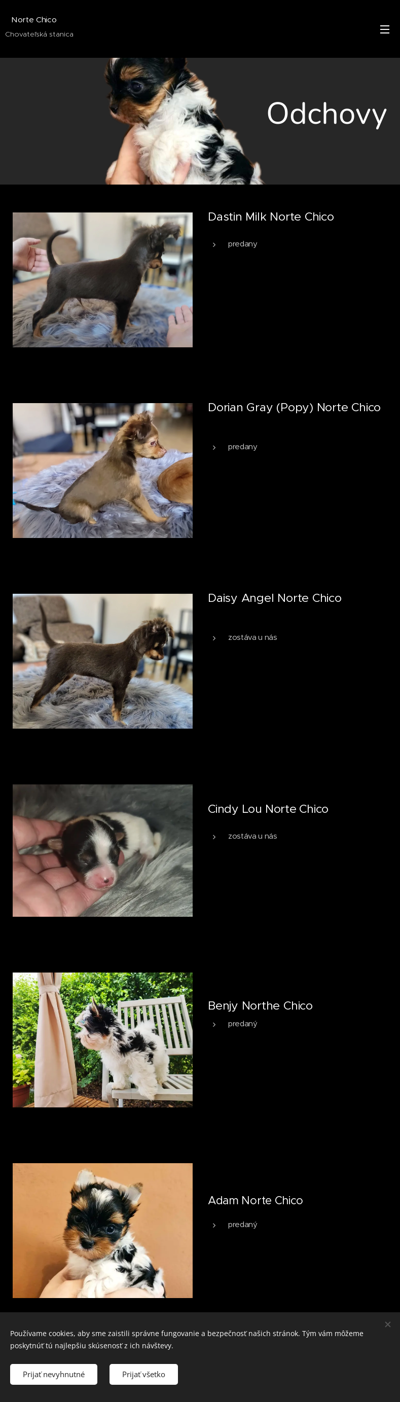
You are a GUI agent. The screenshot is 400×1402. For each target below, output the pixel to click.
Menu (384, 29)
